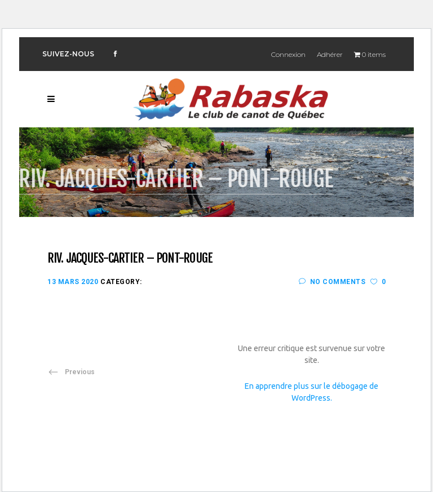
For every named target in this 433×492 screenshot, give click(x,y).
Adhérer (330, 54)
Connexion (288, 54)
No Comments (332, 282)
